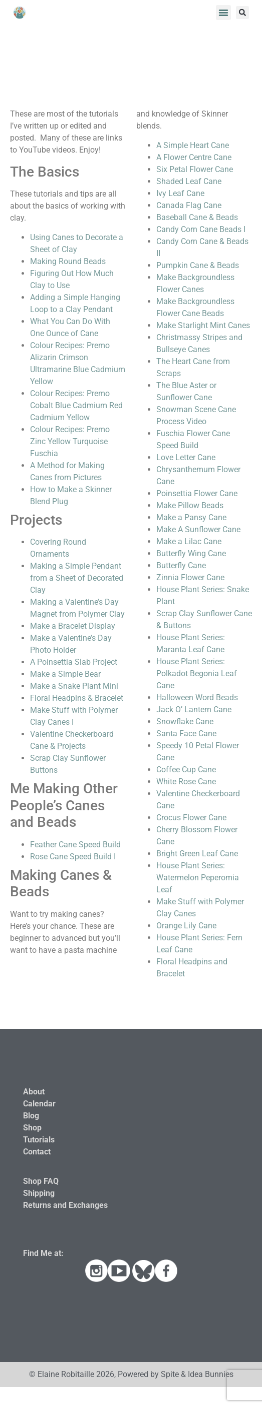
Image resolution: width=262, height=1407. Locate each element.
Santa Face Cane (186, 733)
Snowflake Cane (184, 721)
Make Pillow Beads (189, 505)
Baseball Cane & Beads (197, 217)
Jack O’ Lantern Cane (193, 709)
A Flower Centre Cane (193, 157)
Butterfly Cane (181, 565)
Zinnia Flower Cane (190, 577)
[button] (223, 12)
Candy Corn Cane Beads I (200, 229)
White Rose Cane (186, 781)
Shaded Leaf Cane (188, 181)
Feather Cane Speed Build (75, 844)
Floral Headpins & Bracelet (76, 698)
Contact (37, 1151)
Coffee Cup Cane (186, 769)
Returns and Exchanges (65, 1205)
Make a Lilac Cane (188, 541)
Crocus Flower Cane (191, 817)
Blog (31, 1115)
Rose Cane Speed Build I (73, 856)
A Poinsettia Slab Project (73, 662)
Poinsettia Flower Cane (196, 493)
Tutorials (39, 1139)
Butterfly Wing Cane (191, 553)
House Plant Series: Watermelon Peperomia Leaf (197, 877)
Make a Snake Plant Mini (74, 686)
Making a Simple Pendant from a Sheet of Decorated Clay (76, 578)
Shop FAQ (41, 1181)
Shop (32, 1127)
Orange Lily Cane (186, 925)
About (34, 1091)
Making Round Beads (68, 261)
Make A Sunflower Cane (198, 529)
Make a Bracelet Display (72, 626)
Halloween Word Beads (197, 697)
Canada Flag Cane (188, 205)
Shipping (39, 1193)
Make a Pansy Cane (191, 517)
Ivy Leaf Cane (180, 193)
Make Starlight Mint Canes (203, 325)
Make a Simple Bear (65, 674)
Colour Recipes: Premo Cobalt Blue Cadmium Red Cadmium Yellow (76, 405)
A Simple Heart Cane (192, 145)
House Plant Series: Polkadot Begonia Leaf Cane (196, 673)
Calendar (39, 1103)
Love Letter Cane (185, 457)
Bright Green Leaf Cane (197, 853)
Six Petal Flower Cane (194, 169)
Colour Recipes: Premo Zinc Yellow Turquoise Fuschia (70, 441)
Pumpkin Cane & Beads (197, 265)
